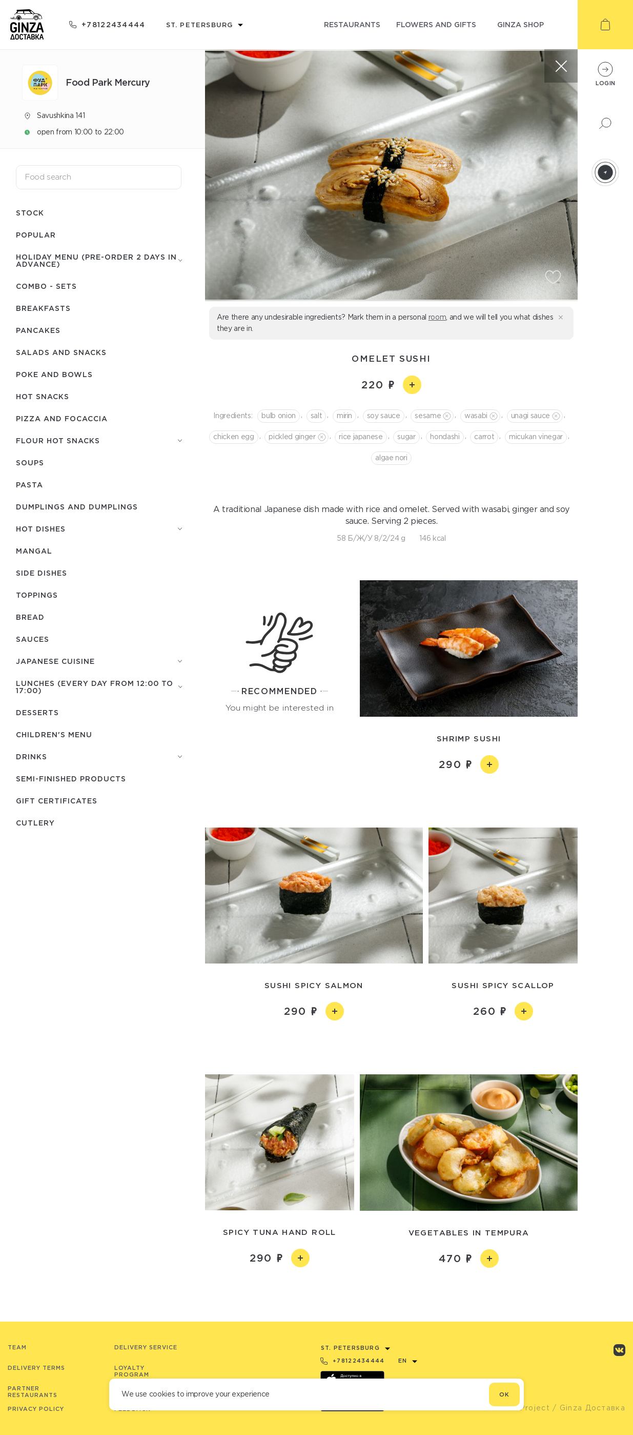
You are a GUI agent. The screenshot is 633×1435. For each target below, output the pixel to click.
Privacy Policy (36, 1409)
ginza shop (520, 24)
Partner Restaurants (32, 1391)
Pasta (29, 484)
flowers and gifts (436, 24)
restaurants (352, 24)
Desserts (37, 712)
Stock (30, 213)
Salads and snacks (61, 352)
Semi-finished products (71, 778)
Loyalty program (131, 1371)
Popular (36, 235)
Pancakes (38, 330)
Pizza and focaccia (62, 418)
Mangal (34, 551)
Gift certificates (56, 800)
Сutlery (35, 823)
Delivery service (145, 1347)
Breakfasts (43, 308)
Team (17, 1347)
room (437, 317)
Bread (30, 617)
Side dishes (41, 573)
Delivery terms (36, 1368)
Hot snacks (42, 396)
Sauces (32, 639)
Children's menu (54, 734)
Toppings (37, 595)
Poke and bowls (54, 374)
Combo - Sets (46, 286)
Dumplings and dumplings (77, 506)
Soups (30, 462)
